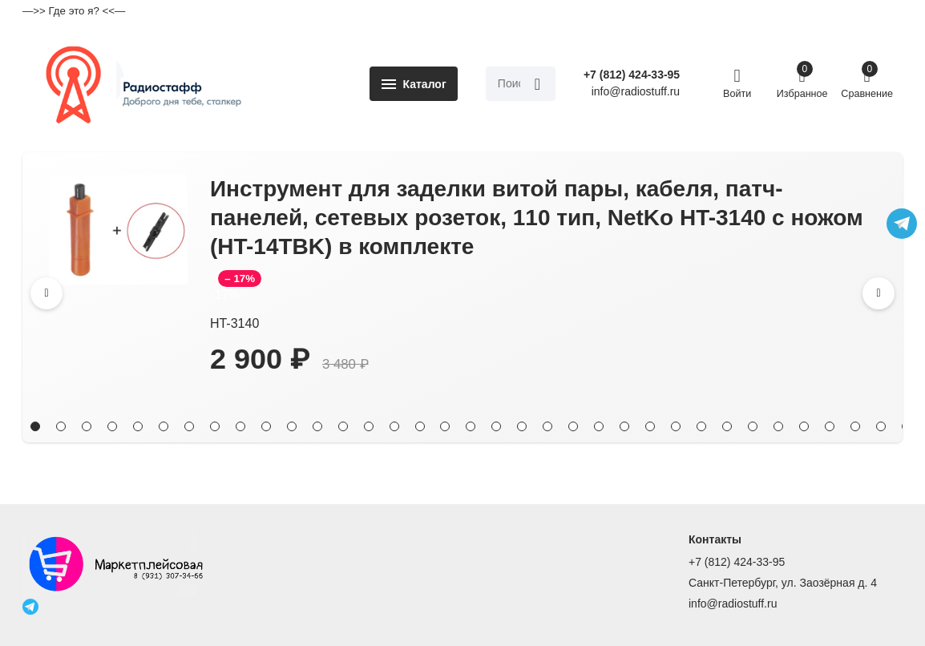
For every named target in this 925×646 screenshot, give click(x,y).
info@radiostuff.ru (733, 604)
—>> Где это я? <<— (73, 11)
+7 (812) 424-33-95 (632, 74)
